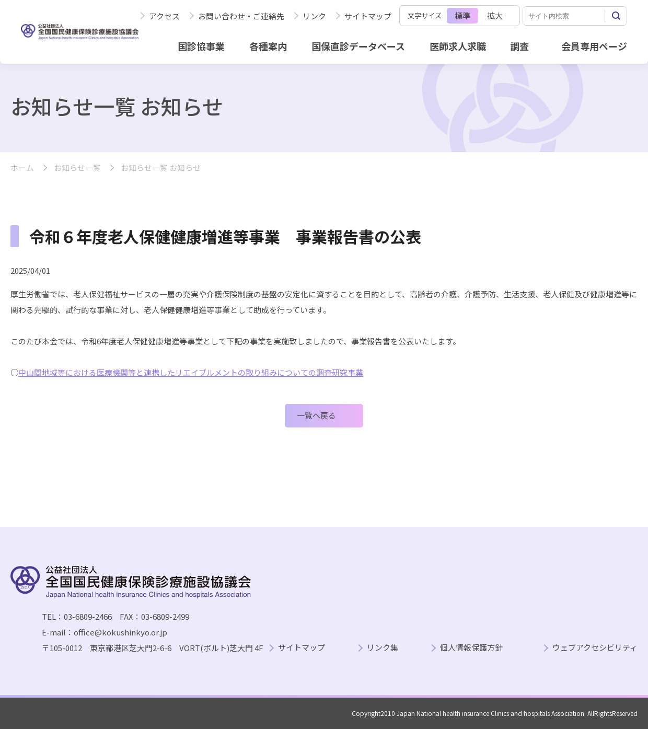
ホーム (22, 168)
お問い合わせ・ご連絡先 (241, 15)
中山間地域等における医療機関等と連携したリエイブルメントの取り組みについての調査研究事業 (190, 372)
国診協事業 (201, 46)
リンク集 (382, 648)
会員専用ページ (594, 46)
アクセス (164, 15)
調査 (519, 46)
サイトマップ (367, 15)
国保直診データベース (358, 46)
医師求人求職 (458, 46)
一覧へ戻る (316, 415)
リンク (314, 15)
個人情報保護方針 (471, 648)
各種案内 (268, 46)
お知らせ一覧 (77, 168)
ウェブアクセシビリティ (595, 648)
